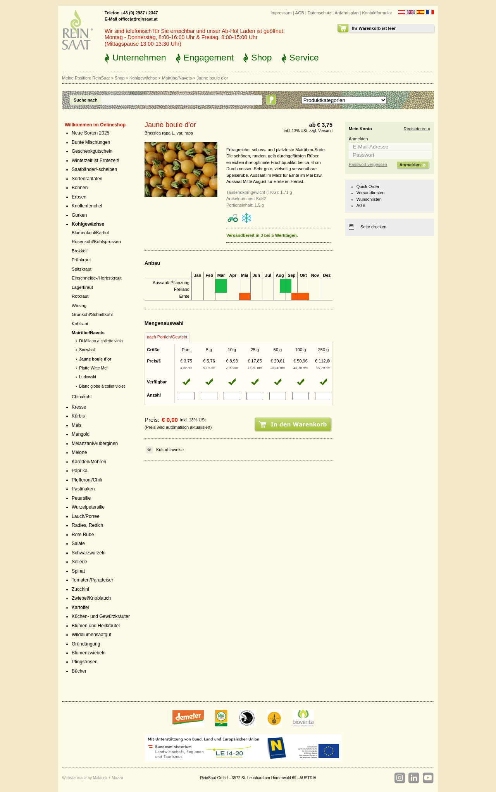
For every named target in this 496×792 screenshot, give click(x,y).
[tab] (167, 337)
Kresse (79, 407)
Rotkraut (80, 296)
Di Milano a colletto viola (101, 341)
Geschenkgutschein (92, 151)
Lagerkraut (82, 287)
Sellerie (79, 561)
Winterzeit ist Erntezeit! (95, 160)
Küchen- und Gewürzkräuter (101, 616)
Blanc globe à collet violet (102, 386)
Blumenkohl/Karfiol (90, 232)
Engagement (209, 57)
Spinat (78, 571)
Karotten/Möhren (89, 461)
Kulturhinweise (170, 449)
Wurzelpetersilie (88, 507)
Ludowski (87, 377)
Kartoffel (80, 607)
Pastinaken (83, 489)
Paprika (80, 470)
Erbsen (79, 197)
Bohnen (80, 187)
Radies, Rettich (87, 525)
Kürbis (78, 416)
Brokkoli (80, 250)
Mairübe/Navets (177, 78)
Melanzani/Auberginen (95, 443)
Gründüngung (86, 644)
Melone (79, 452)
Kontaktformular (377, 12)
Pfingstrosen (85, 661)
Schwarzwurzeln (88, 553)
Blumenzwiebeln (88, 653)
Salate (78, 543)
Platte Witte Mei (93, 368)
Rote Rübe (83, 534)
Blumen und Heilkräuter (96, 625)
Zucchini (80, 589)
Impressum (280, 12)
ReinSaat (101, 78)
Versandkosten (370, 192)
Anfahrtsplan (347, 12)
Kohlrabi (80, 323)
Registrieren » (417, 128)
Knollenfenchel (87, 206)
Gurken (79, 215)
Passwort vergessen (368, 164)
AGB (299, 12)
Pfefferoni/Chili (87, 480)
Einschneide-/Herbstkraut (97, 278)
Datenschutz (319, 12)
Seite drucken (373, 226)
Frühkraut (81, 259)
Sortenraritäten (87, 178)
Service (304, 57)
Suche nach (86, 100)
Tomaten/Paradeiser (92, 580)
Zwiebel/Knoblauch (91, 598)
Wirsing (79, 305)
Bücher (79, 671)
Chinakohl (81, 396)
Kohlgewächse (143, 78)
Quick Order (367, 186)
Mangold (81, 434)
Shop (261, 57)
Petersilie (81, 498)
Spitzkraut (81, 269)
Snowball (87, 350)
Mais (76, 425)
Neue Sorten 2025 (90, 133)
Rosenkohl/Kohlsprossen (96, 241)
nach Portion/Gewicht (167, 337)
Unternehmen (139, 57)
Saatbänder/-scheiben (94, 169)
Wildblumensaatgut (91, 634)
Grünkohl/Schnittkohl (92, 314)
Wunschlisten (369, 199)
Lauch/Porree (86, 516)
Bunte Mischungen (91, 142)
